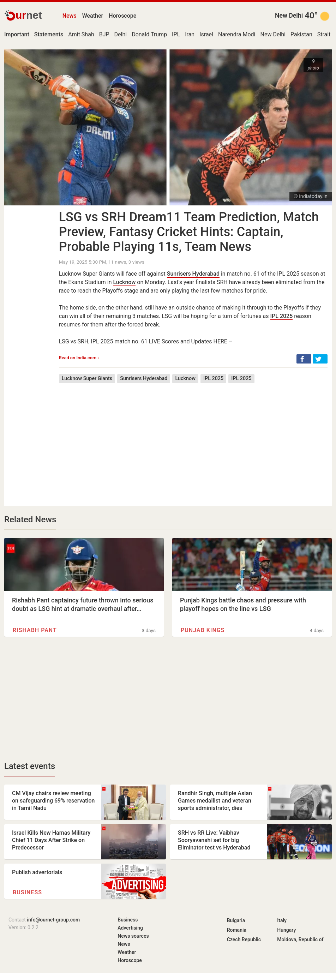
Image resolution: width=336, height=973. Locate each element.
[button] (303, 359)
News (69, 15)
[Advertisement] (193, 439)
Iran (189, 34)
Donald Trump (149, 34)
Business (27, 892)
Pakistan (301, 34)
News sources (133, 936)
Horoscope (122, 15)
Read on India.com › (79, 357)
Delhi (120, 34)
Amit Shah (81, 34)
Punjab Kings (202, 630)
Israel (206, 34)
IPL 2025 (281, 316)
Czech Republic (244, 939)
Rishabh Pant (35, 630)
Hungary (286, 930)
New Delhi (289, 15)
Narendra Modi (237, 34)
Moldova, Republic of (300, 939)
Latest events (29, 766)
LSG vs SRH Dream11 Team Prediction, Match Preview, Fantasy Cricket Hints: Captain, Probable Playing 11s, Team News (189, 232)
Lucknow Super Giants (87, 379)
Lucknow (124, 282)
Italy (282, 920)
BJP (104, 34)
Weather (92, 15)
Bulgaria (236, 920)
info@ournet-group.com (53, 920)
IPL (176, 34)
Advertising (130, 928)
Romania (236, 930)
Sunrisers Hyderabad (193, 273)
